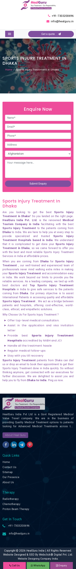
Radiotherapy (10, 499)
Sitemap (7, 472)
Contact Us (9, 467)
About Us (8, 482)
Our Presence (10, 477)
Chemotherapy (11, 504)
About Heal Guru (15, 435)
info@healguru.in (62, 21)
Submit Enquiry (38, 183)
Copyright (9, 550)
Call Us (14, 565)
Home (8, 69)
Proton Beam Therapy (15, 509)
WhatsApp (38, 565)
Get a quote (51, 34)
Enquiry (61, 565)
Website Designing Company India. (38, 558)
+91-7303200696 (63, 15)
